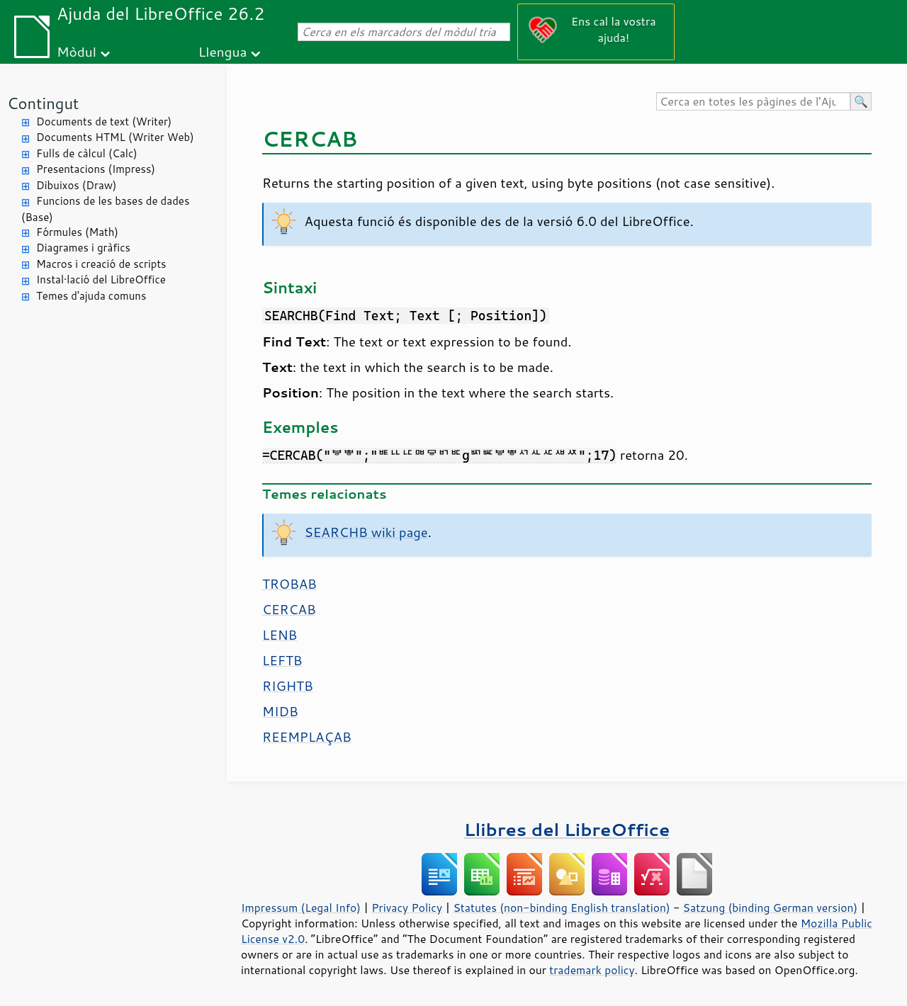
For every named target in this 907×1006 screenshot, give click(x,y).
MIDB (280, 711)
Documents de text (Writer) (103, 121)
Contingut (43, 103)
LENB (279, 635)
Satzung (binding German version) (770, 907)
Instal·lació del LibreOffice (101, 279)
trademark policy (591, 970)
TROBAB (289, 584)
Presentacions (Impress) (95, 169)
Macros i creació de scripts (101, 263)
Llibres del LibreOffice (567, 829)
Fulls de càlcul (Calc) (86, 153)
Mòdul (76, 51)
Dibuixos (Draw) (76, 185)
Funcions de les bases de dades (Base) (105, 209)
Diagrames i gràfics (83, 247)
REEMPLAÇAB (306, 737)
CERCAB (289, 609)
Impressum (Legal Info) (301, 907)
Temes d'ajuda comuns (91, 295)
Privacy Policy (406, 907)
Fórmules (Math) (77, 232)
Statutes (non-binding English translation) (561, 907)
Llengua (222, 51)
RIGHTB (287, 686)
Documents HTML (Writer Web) (115, 137)
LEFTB (282, 660)
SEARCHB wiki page (366, 532)
